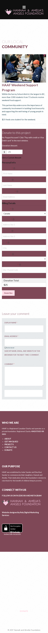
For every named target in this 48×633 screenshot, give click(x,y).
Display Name (10, 323)
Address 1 (8, 219)
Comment (9, 364)
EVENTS (24, 589)
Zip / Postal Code (11, 264)
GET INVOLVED (11, 441)
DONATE (8, 450)
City (5, 242)
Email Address (10, 191)
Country (8, 209)
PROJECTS (8, 444)
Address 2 (7, 231)
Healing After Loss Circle (24, 622)
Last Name (8, 179)
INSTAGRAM (35, 495)
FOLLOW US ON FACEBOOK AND (16, 495)
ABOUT (7, 439)
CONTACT (24, 600)
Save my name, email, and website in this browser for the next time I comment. (22, 353)
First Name (8, 168)
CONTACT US (10, 447)
